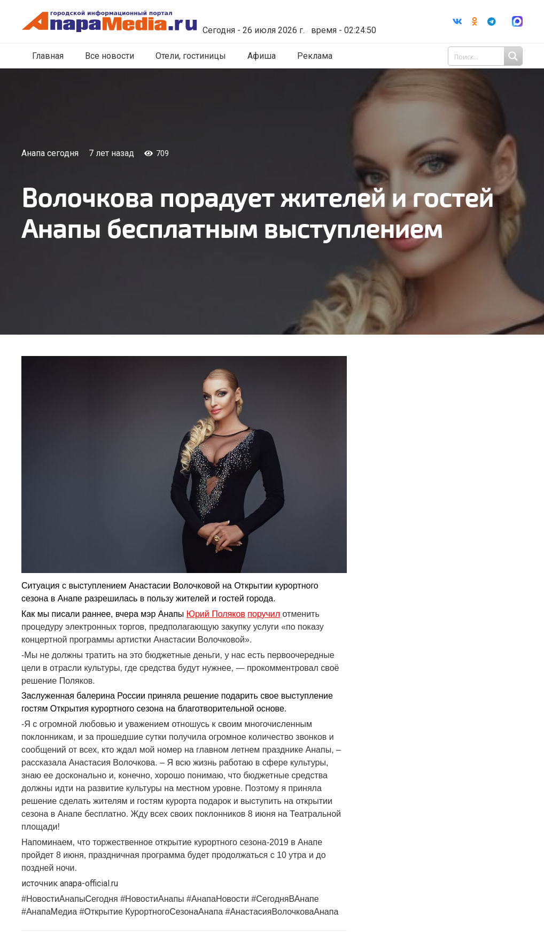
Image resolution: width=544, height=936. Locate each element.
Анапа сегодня (50, 153)
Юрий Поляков (215, 613)
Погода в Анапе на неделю (311, 6)
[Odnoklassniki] (474, 21)
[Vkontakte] (457, 21)
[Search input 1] (486, 56)
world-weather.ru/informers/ (311, 16)
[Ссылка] (140, 21)
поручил (263, 613)
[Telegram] (491, 21)
